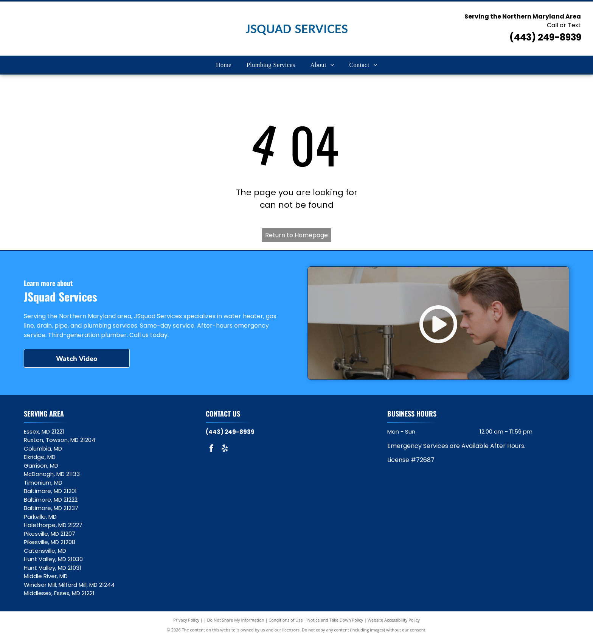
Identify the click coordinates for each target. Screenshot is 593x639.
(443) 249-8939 (545, 37)
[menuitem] (223, 65)
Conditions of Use (286, 620)
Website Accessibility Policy (394, 620)
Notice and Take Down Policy (335, 620)
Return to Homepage (296, 235)
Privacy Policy (186, 620)
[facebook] (211, 449)
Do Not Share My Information (235, 620)
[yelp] (224, 449)
